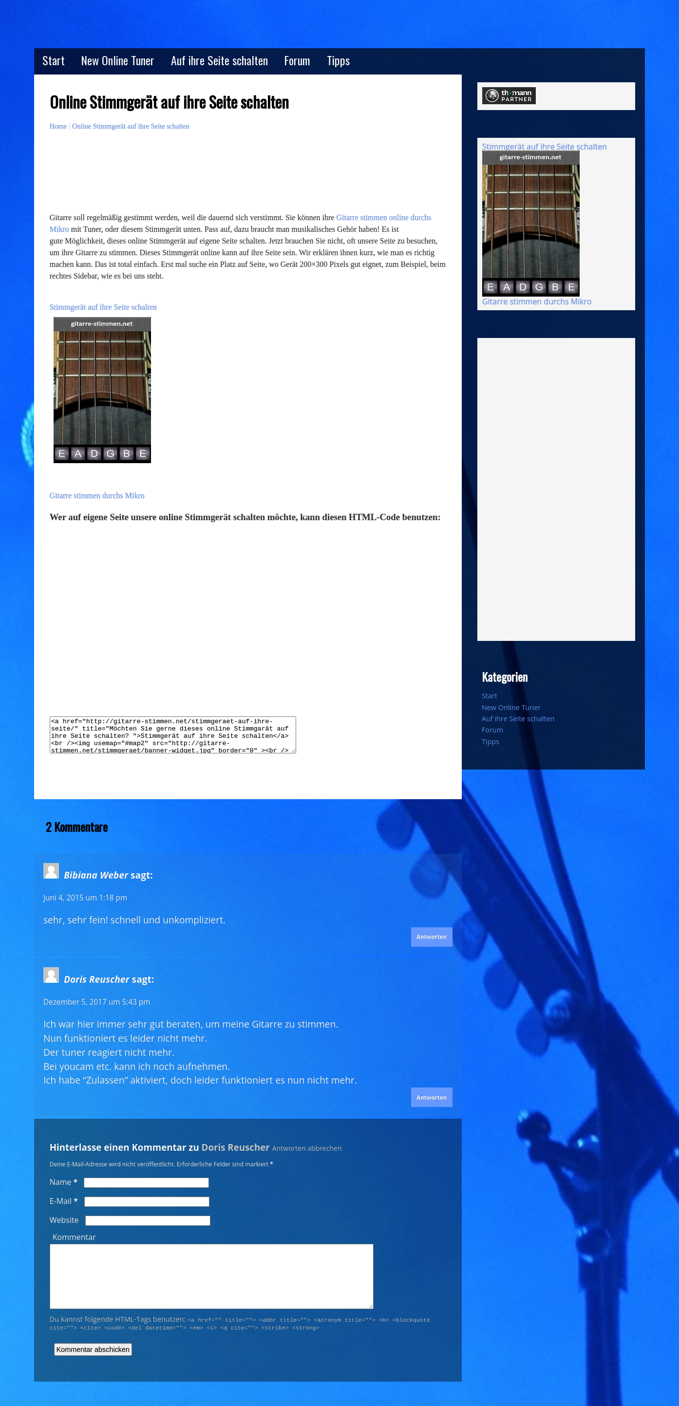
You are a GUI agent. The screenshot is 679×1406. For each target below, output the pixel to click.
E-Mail (64, 1201)
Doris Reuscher (236, 1147)
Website (64, 1220)
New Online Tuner (117, 60)
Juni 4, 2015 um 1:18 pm (85, 898)
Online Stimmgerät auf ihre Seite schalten (130, 126)
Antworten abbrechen (307, 1148)
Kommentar (74, 1237)
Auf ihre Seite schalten (219, 60)
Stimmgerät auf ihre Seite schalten (103, 307)
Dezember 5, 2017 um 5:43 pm (97, 1002)
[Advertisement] (227, 186)
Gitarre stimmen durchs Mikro (97, 495)
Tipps (338, 60)
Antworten (431, 936)
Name (64, 1182)
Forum (297, 60)
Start (53, 60)
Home (58, 126)
